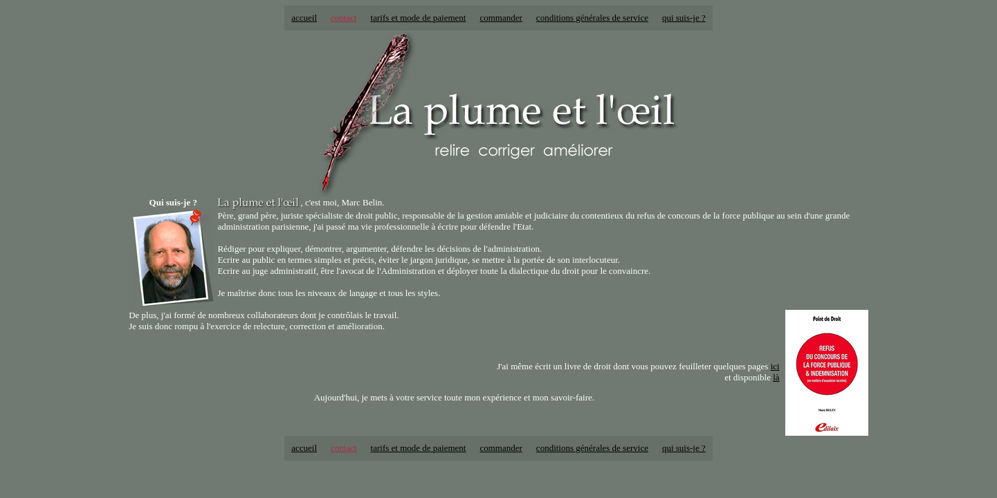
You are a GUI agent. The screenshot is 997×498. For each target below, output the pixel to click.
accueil (304, 17)
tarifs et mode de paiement (418, 17)
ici (775, 366)
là (776, 377)
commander (500, 17)
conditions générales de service (592, 17)
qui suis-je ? (684, 17)
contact (344, 17)
